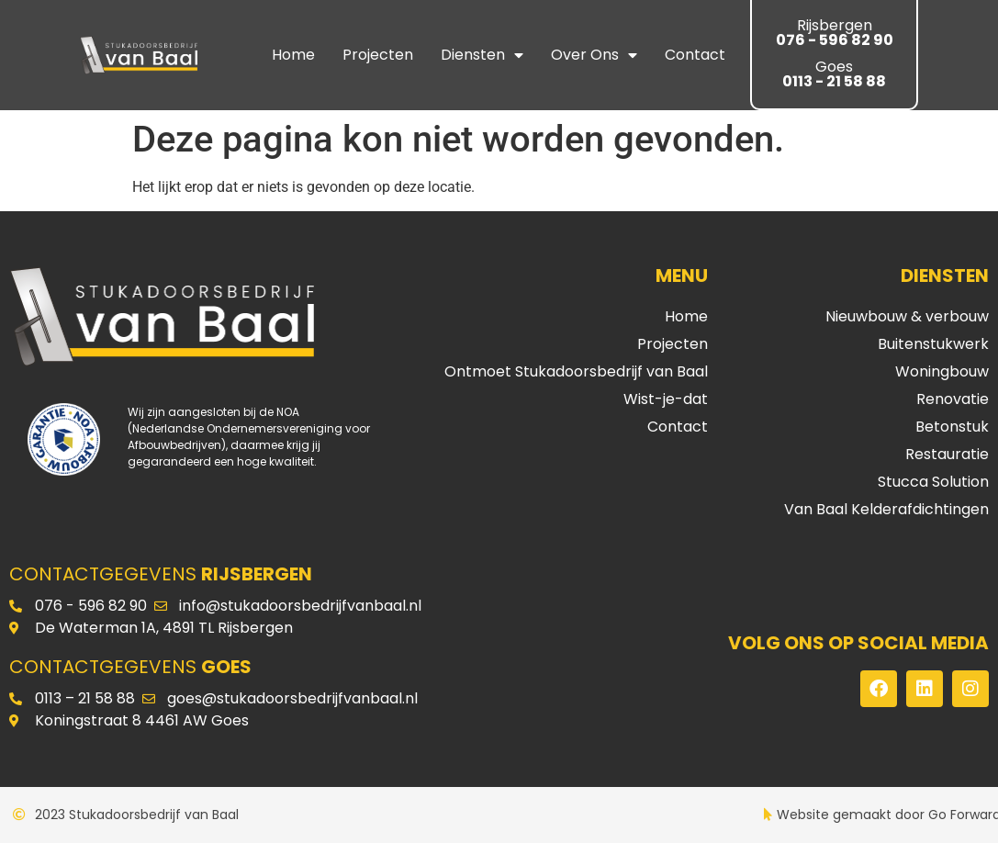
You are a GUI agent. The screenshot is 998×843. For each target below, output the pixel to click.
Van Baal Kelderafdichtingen (886, 509)
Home (293, 54)
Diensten (482, 55)
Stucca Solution (933, 481)
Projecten (377, 54)
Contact (695, 54)
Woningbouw (942, 371)
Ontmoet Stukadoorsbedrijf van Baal (576, 371)
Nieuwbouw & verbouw (907, 316)
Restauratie (947, 454)
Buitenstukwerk (933, 343)
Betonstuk (952, 426)
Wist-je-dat (665, 399)
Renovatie (952, 399)
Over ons (594, 55)
